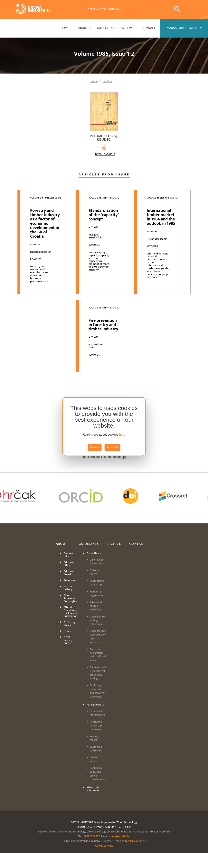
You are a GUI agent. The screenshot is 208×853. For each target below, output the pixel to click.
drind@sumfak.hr (119, 836)
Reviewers (70, 580)
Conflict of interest (95, 759)
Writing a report (95, 738)
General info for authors (97, 561)
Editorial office (69, 564)
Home (65, 28)
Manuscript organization (97, 593)
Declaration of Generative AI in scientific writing (98, 673)
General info (68, 555)
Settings (95, 447)
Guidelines (105, 28)
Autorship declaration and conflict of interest (98, 655)
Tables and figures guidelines (96, 606)
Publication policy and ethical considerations (98, 774)
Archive (127, 28)
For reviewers (95, 704)
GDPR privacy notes (68, 640)
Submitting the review (96, 748)
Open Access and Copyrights (70, 598)
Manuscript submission (93, 789)
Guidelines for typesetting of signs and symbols (98, 636)
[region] (104, 426)
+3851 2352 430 (91, 836)
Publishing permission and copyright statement (98, 691)
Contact (149, 28)
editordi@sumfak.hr (134, 841)
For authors (94, 553)
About (83, 28)
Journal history (68, 588)
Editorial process (94, 572)
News (67, 631)
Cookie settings (104, 845)
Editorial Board (69, 573)
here (122, 434)
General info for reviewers (97, 713)
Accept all (112, 447)
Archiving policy (70, 623)
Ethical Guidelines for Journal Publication (70, 611)
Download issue (105, 154)
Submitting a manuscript (97, 583)
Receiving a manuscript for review (96, 726)
